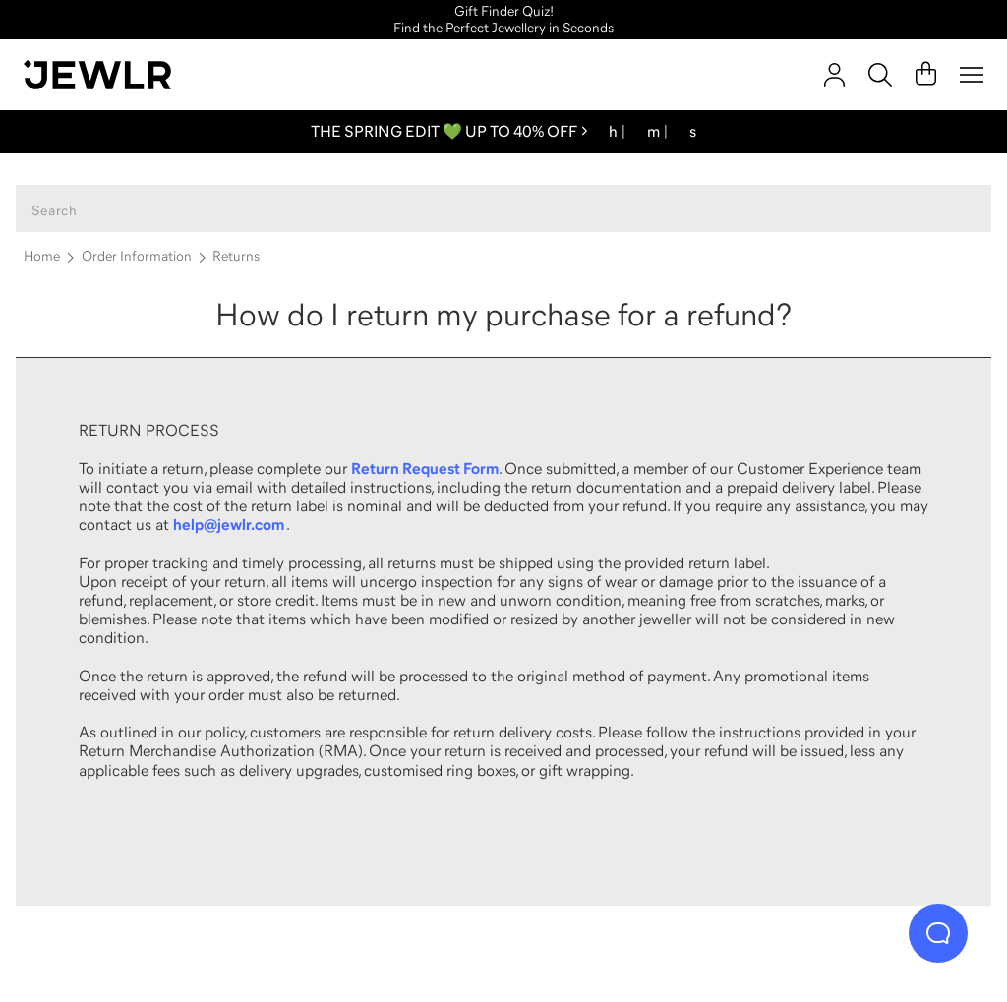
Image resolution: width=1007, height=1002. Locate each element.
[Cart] (926, 75)
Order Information (137, 256)
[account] (834, 75)
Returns (236, 256)
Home (42, 256)
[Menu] (971, 75)
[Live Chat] (938, 933)
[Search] (880, 75)
